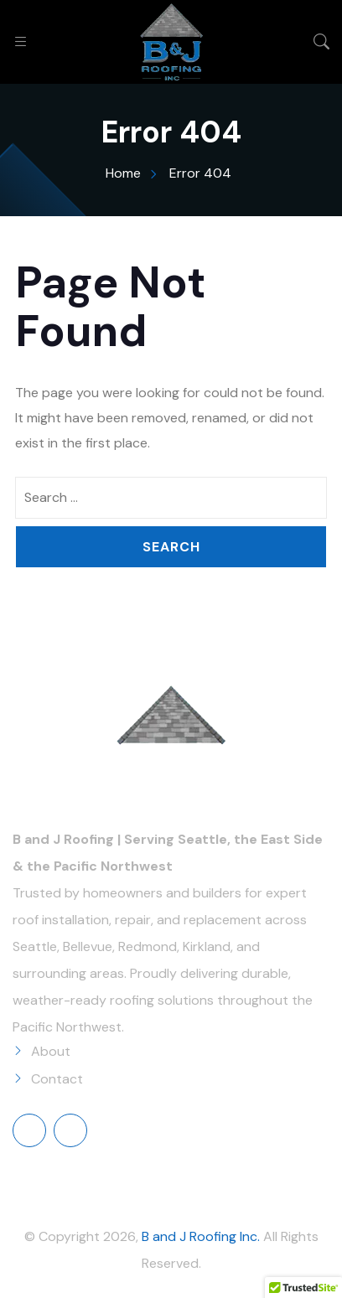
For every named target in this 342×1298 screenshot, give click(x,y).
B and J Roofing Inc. (201, 1236)
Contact (57, 1079)
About (50, 1051)
